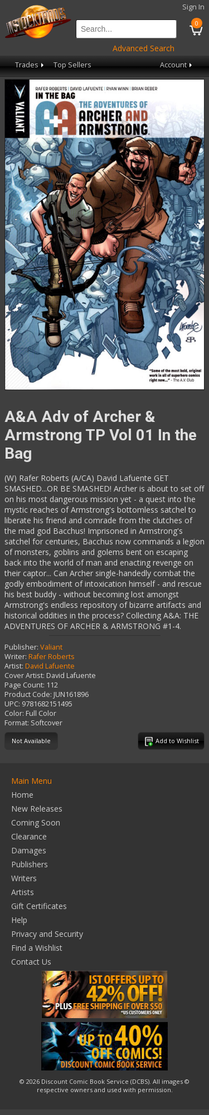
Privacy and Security (47, 934)
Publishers (29, 864)
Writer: (15, 656)
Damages (28, 850)
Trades (30, 65)
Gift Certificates (39, 906)
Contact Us (31, 961)
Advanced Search (143, 48)
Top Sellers (72, 65)
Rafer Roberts (51, 656)
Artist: (13, 666)
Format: (16, 723)
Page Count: (24, 685)
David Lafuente (50, 666)
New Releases (36, 808)
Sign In (193, 7)
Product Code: (28, 694)
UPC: (12, 704)
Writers (24, 878)
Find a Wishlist (36, 947)
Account (177, 65)
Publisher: (21, 647)
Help (19, 920)
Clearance (29, 836)
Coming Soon (35, 822)
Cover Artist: (24, 675)
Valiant (51, 647)
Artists (22, 892)
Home (22, 794)
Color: (14, 713)
